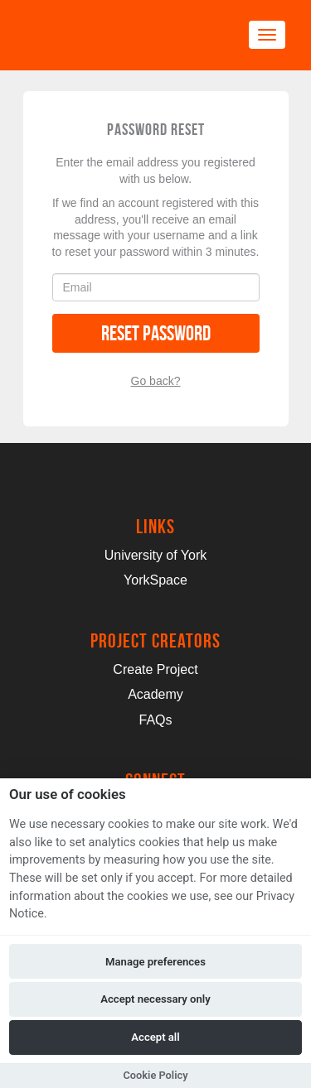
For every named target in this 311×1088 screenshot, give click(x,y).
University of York (155, 555)
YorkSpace (155, 580)
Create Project (155, 669)
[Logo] (104, 35)
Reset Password (156, 333)
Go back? (156, 381)
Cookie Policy (155, 1075)
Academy (155, 694)
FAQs (155, 720)
